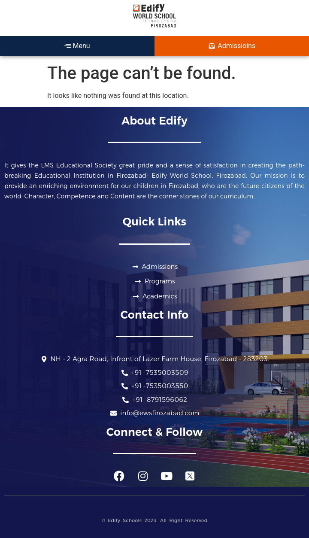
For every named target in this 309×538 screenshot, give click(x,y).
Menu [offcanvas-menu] (77, 46)
